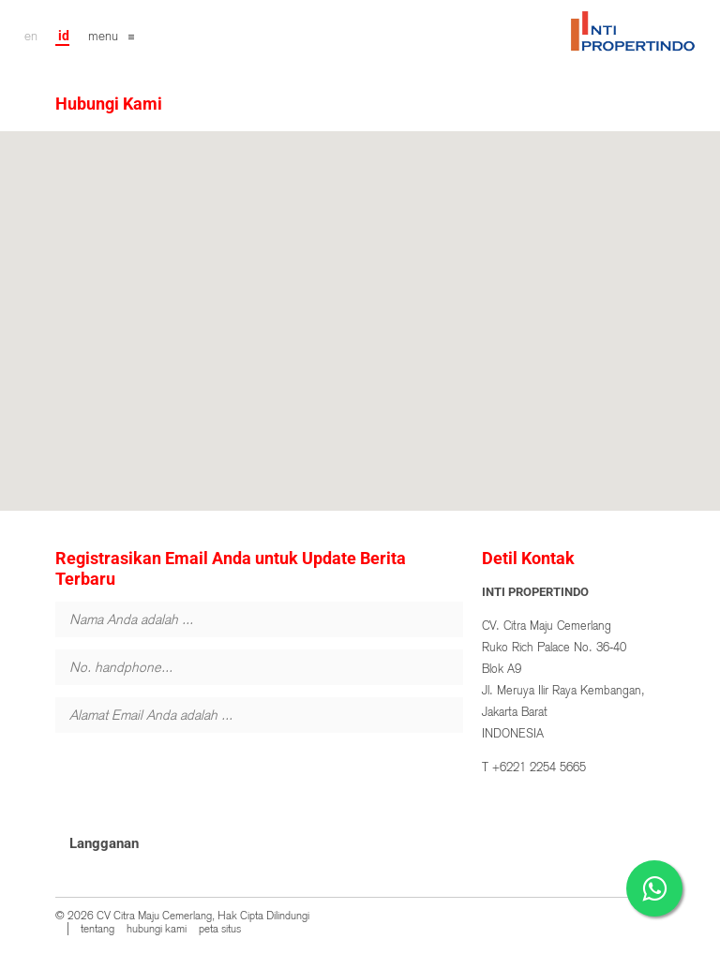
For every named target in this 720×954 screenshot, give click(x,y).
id (63, 35)
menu (103, 35)
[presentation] (197, 781)
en (31, 35)
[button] (360, 304)
